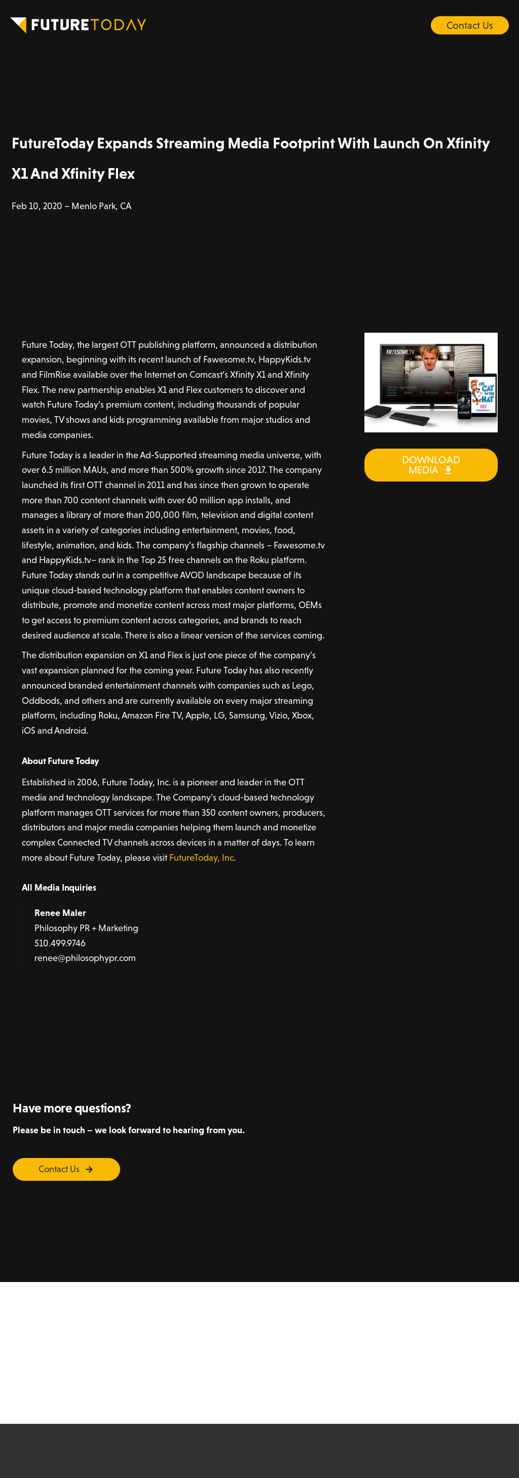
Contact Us (470, 25)
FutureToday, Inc (201, 858)
